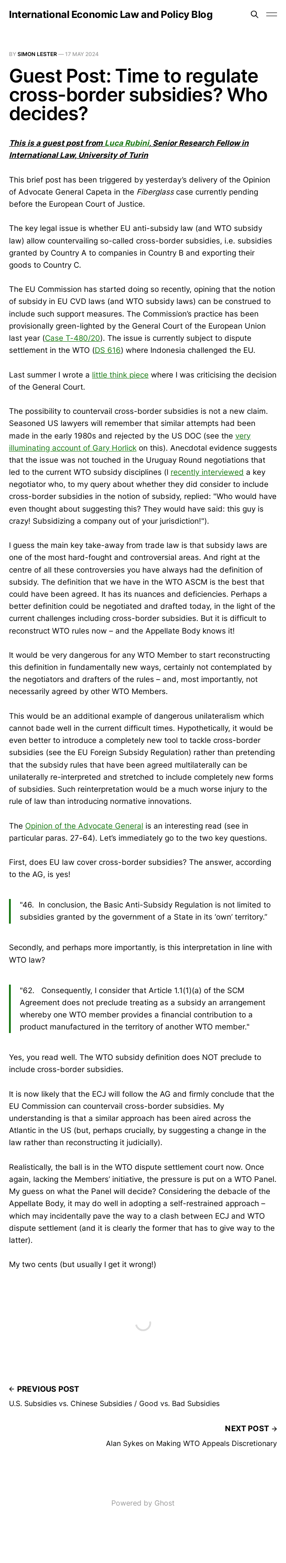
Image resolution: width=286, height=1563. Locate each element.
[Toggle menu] (271, 14)
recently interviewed (207, 472)
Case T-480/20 (72, 338)
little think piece (120, 374)
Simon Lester (37, 54)
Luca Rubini (127, 143)
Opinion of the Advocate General (84, 825)
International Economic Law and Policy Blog (111, 14)
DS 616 (108, 350)
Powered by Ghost (143, 1502)
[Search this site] (254, 14)
